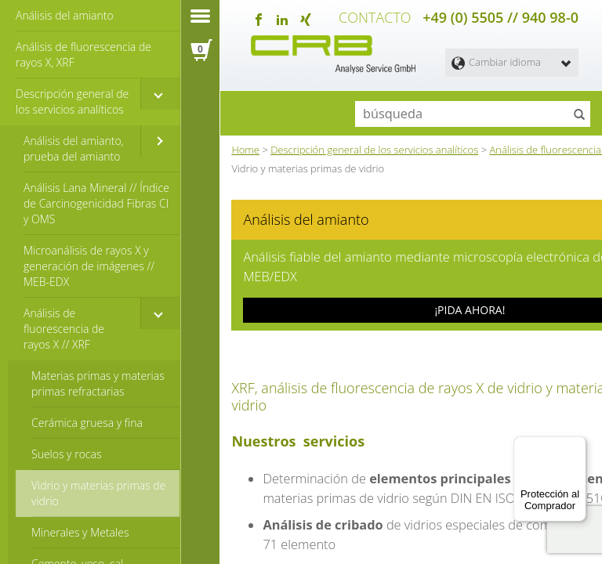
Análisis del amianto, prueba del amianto (74, 148)
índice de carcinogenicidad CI (450, 522)
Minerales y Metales (80, 532)
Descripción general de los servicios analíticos (72, 101)
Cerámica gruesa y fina (87, 422)
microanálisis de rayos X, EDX (357, 547)
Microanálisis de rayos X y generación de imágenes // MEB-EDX (89, 266)
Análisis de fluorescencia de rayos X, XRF (83, 54)
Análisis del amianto (65, 15)
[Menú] (577, 445)
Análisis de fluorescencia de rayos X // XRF (64, 329)
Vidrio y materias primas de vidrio (98, 493)
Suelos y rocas (66, 453)
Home (245, 145)
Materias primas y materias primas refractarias (98, 383)
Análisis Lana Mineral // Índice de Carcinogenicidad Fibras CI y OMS (96, 203)
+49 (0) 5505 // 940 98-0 (500, 15)
